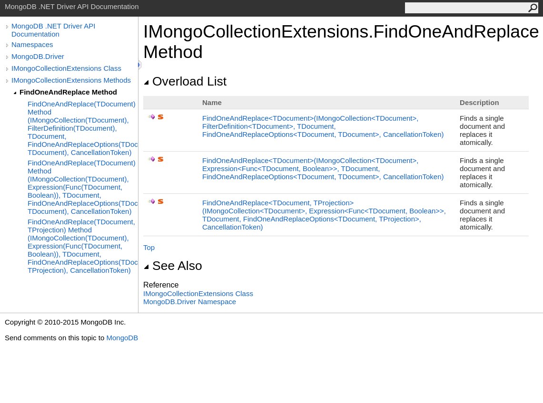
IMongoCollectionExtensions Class (66, 68)
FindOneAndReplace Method (68, 92)
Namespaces (32, 44)
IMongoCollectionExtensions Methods (71, 80)
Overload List (185, 81)
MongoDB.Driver (37, 56)
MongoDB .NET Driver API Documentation (53, 30)
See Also (172, 266)
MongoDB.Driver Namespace (189, 301)
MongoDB (122, 338)
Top (149, 247)
